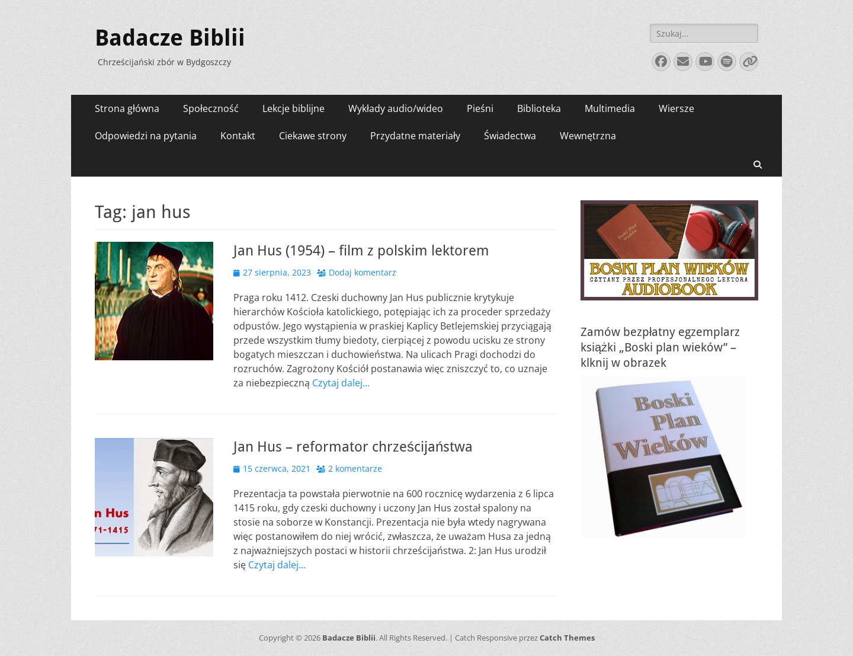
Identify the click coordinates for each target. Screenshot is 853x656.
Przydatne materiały (415, 135)
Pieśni (480, 108)
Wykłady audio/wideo (395, 108)
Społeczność (211, 108)
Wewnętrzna (588, 135)
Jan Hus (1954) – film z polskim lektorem (361, 250)
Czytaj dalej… (341, 382)
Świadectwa (510, 135)
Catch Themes (567, 637)
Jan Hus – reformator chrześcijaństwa (353, 447)
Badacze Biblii (170, 38)
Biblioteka (539, 108)
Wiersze (676, 108)
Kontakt (237, 135)
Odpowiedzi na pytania (146, 135)
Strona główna (127, 108)
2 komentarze (355, 468)
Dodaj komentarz (362, 272)
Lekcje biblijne (293, 108)
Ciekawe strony (313, 135)
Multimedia (610, 108)
